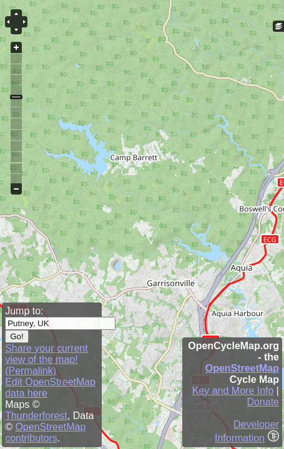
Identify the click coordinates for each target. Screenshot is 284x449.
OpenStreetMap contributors (45, 432)
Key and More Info (233, 390)
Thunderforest (36, 415)
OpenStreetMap (242, 368)
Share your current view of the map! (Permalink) (46, 359)
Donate (263, 402)
